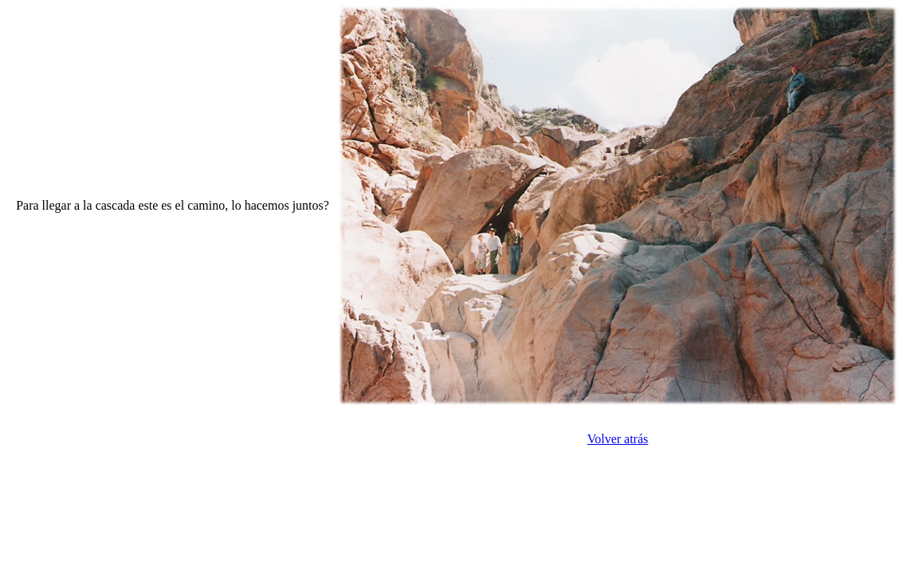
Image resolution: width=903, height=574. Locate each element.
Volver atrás (618, 439)
